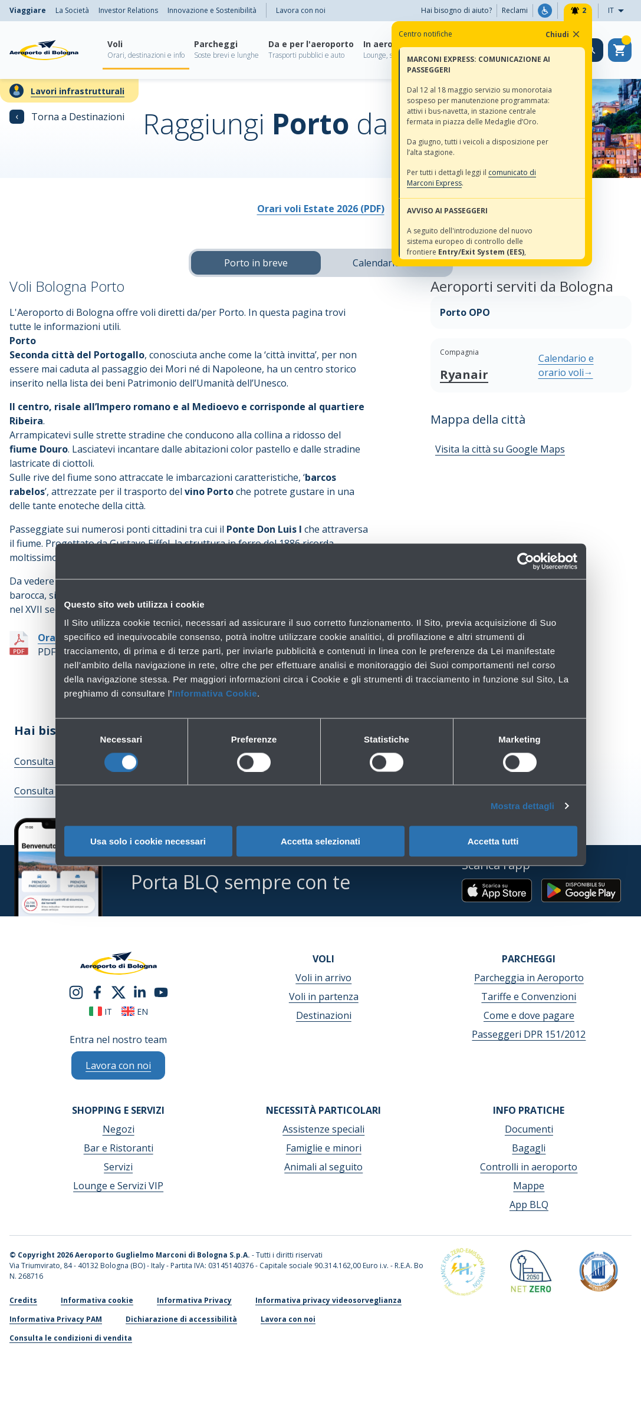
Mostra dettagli (522, 805)
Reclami (515, 10)
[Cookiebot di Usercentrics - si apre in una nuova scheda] (525, 561)
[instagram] (76, 991)
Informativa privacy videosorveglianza (328, 1300)
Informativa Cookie (214, 693)
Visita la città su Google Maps (500, 449)
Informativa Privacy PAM (55, 1319)
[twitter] (118, 991)
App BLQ (528, 1204)
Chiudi (563, 34)
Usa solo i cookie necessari (148, 841)
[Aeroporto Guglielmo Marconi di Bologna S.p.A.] (43, 50)
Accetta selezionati (320, 841)
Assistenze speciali (323, 1129)
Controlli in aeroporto (528, 1166)
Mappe (528, 1185)
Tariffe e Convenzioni (528, 996)
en (134, 1011)
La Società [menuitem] (72, 10)
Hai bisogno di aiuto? (456, 10)
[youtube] (161, 991)
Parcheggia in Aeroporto (529, 977)
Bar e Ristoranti (118, 1147)
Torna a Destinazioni (66, 116)
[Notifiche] (578, 11)
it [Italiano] (100, 1011)
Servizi (118, 1166)
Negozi (118, 1129)
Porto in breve (256, 262)
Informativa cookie (97, 1300)
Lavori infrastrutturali (77, 91)
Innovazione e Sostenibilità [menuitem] (212, 10)
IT (619, 11)
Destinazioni (323, 1015)
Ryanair (464, 374)
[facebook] (97, 991)
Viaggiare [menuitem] (27, 10)
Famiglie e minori (323, 1147)
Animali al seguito (323, 1166)
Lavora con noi (301, 10)
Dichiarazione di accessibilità (181, 1319)
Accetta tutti (493, 841)
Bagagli (528, 1147)
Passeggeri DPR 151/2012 (529, 1034)
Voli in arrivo (323, 977)
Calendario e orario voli (566, 365)
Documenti (529, 1129)
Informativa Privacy (194, 1300)
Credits (23, 1300)
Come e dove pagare (529, 1015)
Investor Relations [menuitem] (128, 10)
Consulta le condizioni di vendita (70, 1338)
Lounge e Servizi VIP (118, 1185)
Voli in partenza (324, 996)
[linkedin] (140, 991)
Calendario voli (385, 262)
